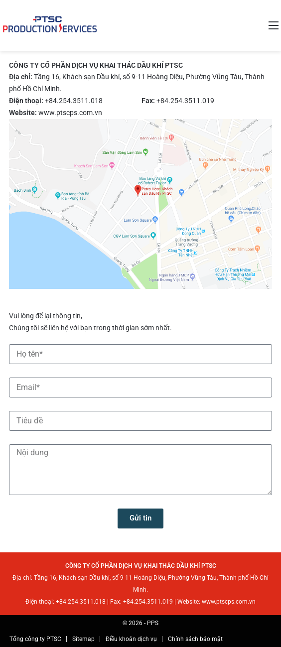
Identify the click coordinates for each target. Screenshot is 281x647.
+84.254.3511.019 (185, 101)
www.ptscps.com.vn (70, 113)
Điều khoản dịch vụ (131, 639)
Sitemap (83, 639)
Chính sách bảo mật (195, 639)
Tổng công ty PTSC (35, 639)
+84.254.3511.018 (74, 101)
